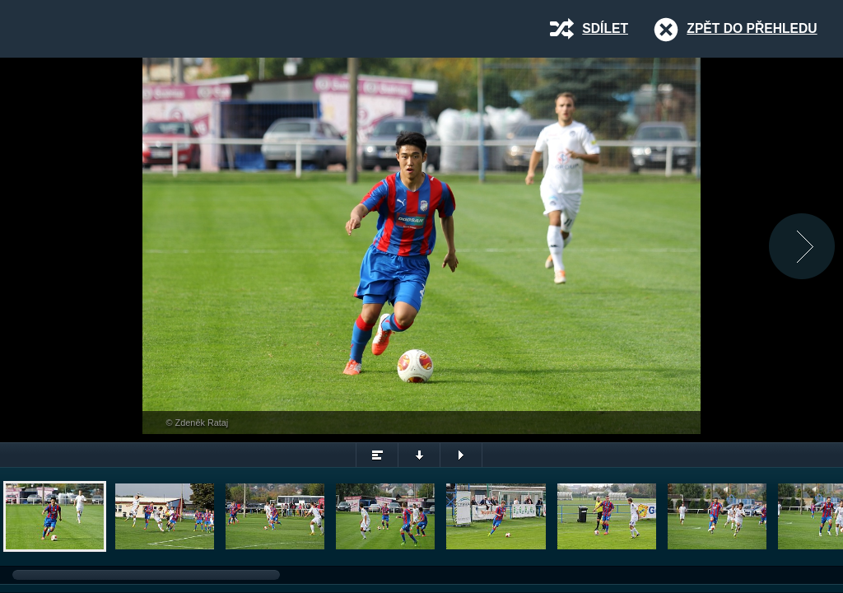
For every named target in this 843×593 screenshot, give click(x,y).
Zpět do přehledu (752, 28)
